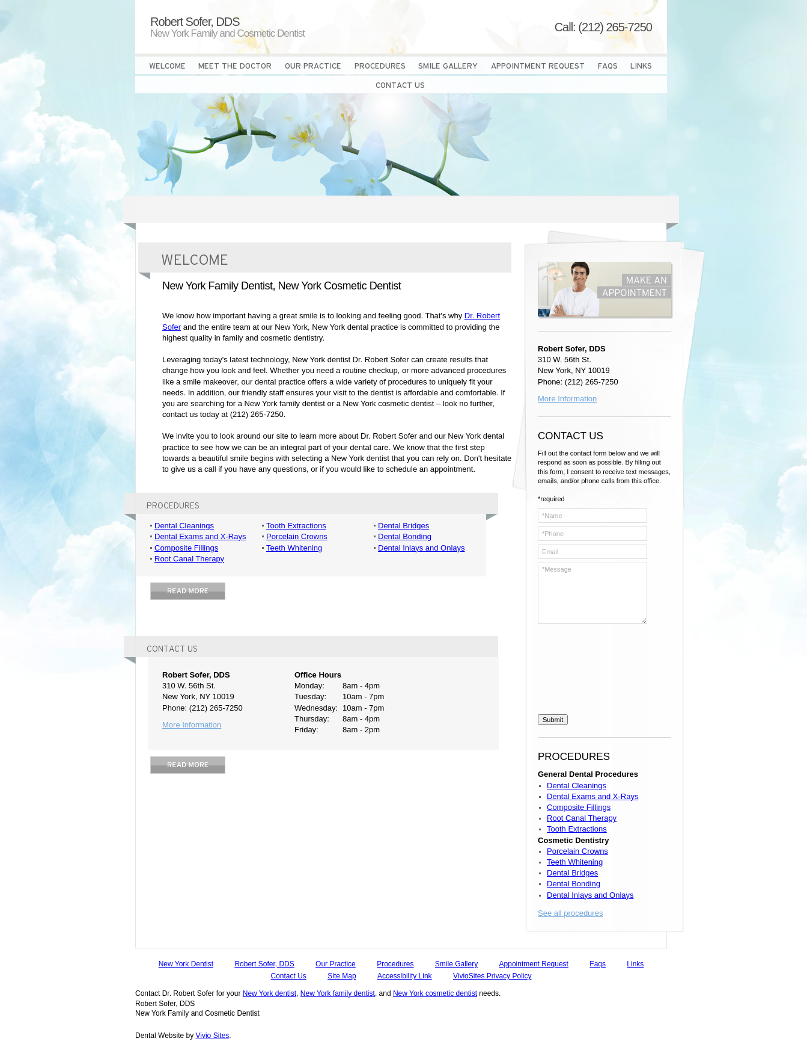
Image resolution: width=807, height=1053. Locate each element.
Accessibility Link (404, 976)
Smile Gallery (456, 964)
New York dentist (269, 993)
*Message (592, 593)
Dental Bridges (403, 525)
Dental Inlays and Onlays (421, 547)
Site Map (341, 976)
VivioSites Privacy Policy (492, 976)
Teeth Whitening (294, 547)
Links (635, 964)
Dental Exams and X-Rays (200, 536)
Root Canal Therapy (189, 558)
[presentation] (587, 671)
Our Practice (335, 964)
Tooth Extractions (296, 525)
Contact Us (288, 976)
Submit (553, 719)
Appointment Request (533, 964)
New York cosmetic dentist (435, 993)
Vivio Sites (213, 1035)
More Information (191, 724)
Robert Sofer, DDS (264, 964)
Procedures (395, 964)
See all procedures (570, 913)
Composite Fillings (186, 547)
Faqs (597, 964)
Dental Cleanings (184, 525)
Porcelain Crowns (296, 536)
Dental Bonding (404, 536)
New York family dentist (337, 993)
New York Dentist (186, 964)
